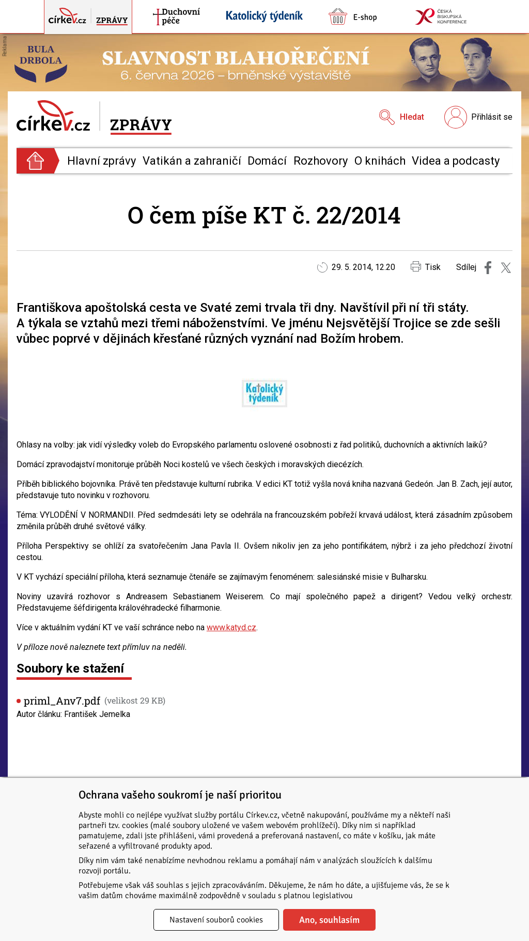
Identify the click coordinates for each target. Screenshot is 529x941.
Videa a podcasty (456, 160)
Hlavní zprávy (101, 160)
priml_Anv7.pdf (62, 700)
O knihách (380, 160)
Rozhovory (320, 160)
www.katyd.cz (231, 627)
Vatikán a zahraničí (192, 160)
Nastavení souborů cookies (216, 920)
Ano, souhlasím (329, 920)
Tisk (426, 266)
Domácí (267, 160)
